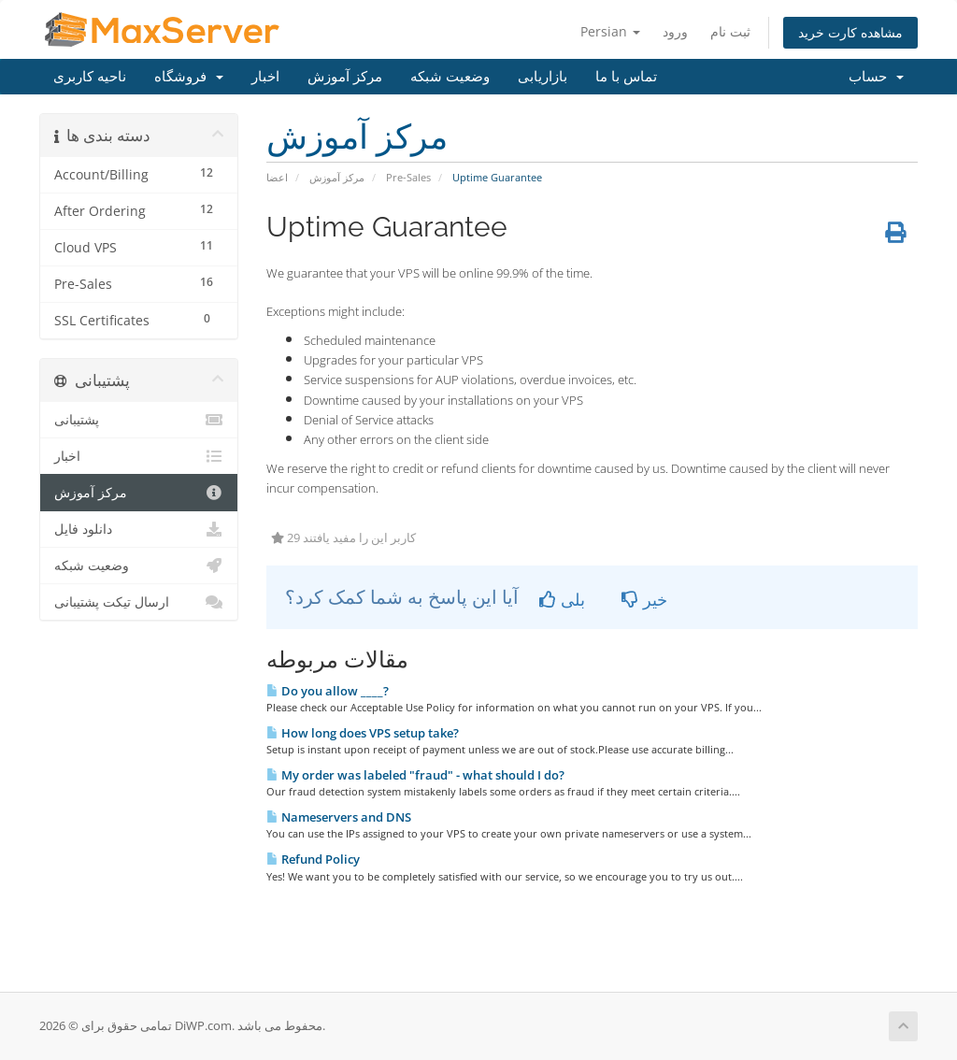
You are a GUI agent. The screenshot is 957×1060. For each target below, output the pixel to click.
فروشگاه (188, 76)
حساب (876, 76)
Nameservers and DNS (338, 817)
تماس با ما (626, 76)
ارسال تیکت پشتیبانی (138, 602)
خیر (644, 599)
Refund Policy (313, 859)
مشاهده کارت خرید (850, 32)
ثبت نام (730, 31)
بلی (562, 599)
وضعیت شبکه (450, 76)
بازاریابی (542, 76)
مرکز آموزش (344, 76)
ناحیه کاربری (89, 76)
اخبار (265, 76)
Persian (610, 31)
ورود (675, 31)
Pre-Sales (408, 177)
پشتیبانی (138, 419)
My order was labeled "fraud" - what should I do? (415, 774)
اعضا (277, 177)
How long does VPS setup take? (362, 732)
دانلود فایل (138, 529)
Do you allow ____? (327, 690)
